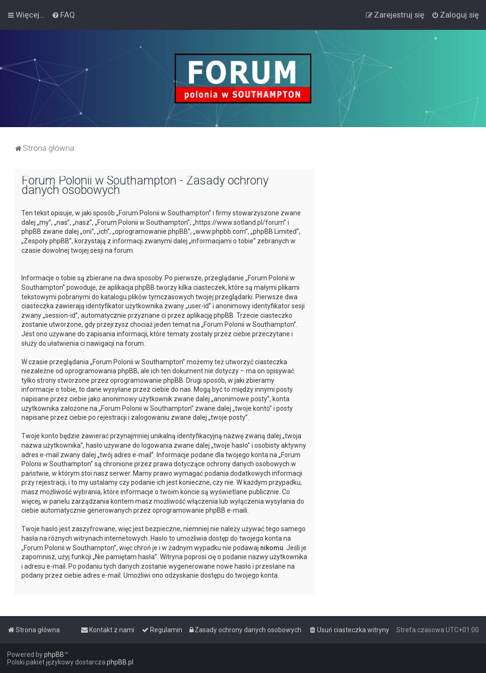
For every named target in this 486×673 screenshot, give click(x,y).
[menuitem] (63, 14)
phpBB (54, 654)
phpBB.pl (120, 662)
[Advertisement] (400, 228)
